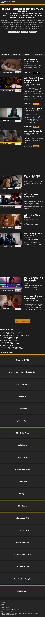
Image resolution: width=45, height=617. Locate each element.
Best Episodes (5, 54)
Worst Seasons (39, 54)
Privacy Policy (5, 607)
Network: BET (24, 31)
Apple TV (36, 73)
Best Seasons (28, 54)
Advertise (4, 606)
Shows (3, 602)
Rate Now (18, 72)
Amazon (36, 103)
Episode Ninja (15, 609)
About (3, 604)
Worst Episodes (17, 54)
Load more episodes (22, 321)
